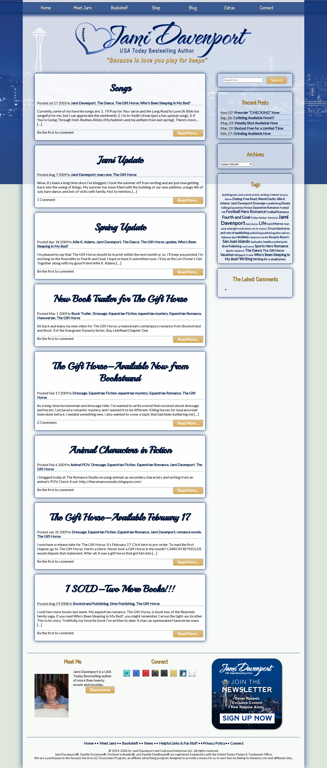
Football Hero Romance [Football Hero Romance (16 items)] (246, 211)
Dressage (99, 313)
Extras (229, 8)
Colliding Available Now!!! (253, 117)
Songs (120, 88)
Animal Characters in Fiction (120, 450)
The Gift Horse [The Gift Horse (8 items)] (273, 250)
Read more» (100, 690)
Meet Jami (83, 8)
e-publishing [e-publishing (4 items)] (273, 203)
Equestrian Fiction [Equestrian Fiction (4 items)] (241, 207)
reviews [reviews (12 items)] (243, 237)
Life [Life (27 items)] (262, 223)
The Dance (105, 103)
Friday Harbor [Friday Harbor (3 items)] (259, 217)
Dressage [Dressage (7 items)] (259, 203)
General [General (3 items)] (272, 217)
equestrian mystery (153, 313)
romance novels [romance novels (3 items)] (258, 237)
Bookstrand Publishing (91, 603)
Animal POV (80, 464)
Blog (193, 8)
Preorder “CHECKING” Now (256, 112)
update (171, 242)
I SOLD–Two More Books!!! (120, 589)
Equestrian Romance (185, 313)
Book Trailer (81, 313)
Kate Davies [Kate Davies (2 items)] (252, 224)
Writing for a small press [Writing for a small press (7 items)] (269, 259)
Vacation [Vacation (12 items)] (227, 255)
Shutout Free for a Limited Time (258, 128)
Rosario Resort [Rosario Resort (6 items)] (279, 237)
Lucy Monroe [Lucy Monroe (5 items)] (275, 224)
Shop (156, 8)
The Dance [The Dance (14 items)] (253, 250)
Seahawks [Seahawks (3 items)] (256, 241)
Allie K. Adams (83, 242)
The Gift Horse (127, 103)
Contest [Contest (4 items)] (274, 194)
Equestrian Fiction (123, 313)
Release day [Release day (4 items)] (228, 237)
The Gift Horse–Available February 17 (120, 517)
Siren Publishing (122, 603)
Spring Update (120, 227)
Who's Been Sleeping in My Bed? (165, 103)
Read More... (188, 133)
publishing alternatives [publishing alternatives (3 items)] (276, 232)
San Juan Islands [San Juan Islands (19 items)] (236, 241)
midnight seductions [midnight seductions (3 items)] (239, 228)
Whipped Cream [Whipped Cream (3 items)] (243, 254)
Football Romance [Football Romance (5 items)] (277, 212)
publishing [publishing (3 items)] (256, 232)
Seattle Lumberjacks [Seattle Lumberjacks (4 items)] (275, 241)
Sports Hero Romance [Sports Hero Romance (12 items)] (271, 246)
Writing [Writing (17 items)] (245, 259)
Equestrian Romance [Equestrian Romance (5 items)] (266, 207)
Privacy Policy (214, 743)
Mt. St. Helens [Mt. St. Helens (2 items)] (259, 228)
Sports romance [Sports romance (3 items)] (235, 250)
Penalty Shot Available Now (256, 123)
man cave (104, 174)
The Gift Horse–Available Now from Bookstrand (120, 372)
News (148, 743)
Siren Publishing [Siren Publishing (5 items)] (231, 246)
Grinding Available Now (252, 133)
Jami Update (120, 160)
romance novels (189, 532)
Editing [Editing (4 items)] (225, 207)
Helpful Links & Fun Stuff (178, 743)
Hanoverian (46, 318)
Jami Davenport (83, 103)
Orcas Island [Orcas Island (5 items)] (275, 228)
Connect (266, 8)
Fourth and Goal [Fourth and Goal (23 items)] (236, 217)
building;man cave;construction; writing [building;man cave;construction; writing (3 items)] (245, 194)
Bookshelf (119, 8)
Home (46, 8)
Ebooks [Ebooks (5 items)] (285, 203)
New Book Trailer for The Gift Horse (120, 299)
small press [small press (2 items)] (248, 246)
